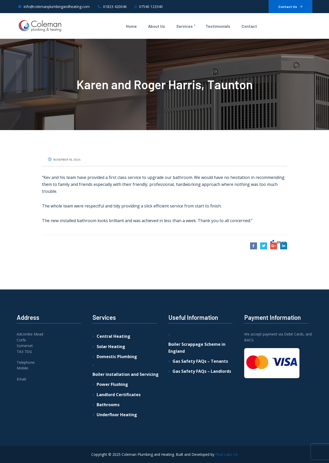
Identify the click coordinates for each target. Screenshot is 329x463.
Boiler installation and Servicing (126, 433)
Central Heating (113, 395)
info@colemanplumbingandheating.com (50, 443)
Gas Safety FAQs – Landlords (201, 430)
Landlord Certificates (119, 453)
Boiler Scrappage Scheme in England (196, 406)
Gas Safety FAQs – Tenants (200, 420)
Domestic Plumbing (117, 415)
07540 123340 (41, 427)
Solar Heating (111, 405)
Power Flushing (112, 443)
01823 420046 (48, 421)
